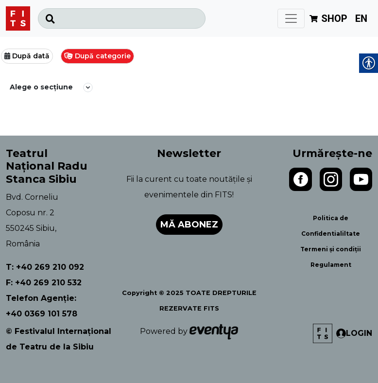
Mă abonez (189, 224)
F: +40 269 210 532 (44, 282)
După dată (31, 56)
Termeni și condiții (330, 249)
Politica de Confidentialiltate (330, 225)
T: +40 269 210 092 (45, 267)
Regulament (330, 264)
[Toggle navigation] (291, 18)
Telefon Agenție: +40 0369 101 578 (41, 306)
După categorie (103, 56)
